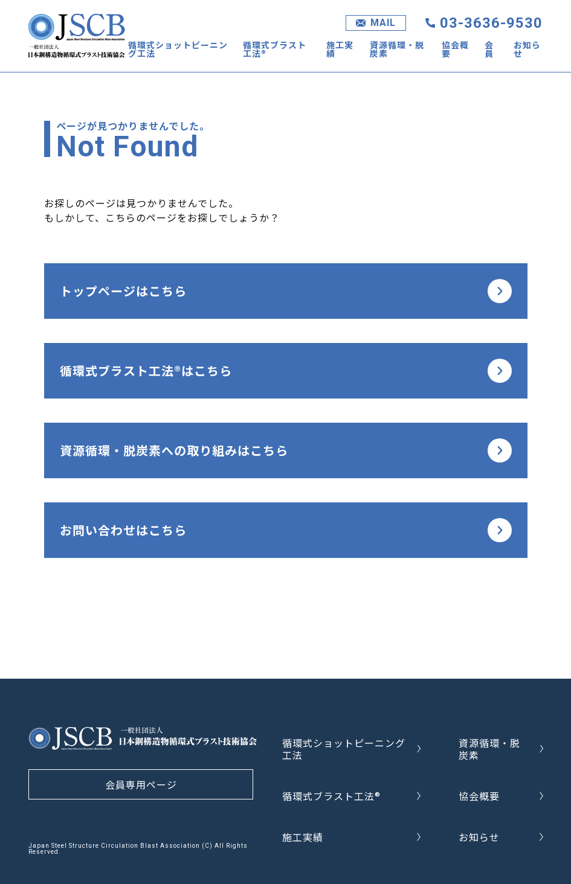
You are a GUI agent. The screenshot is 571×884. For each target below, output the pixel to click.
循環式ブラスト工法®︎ (274, 48)
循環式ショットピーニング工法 (178, 48)
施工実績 (339, 48)
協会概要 (455, 48)
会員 (489, 48)
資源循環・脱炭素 (397, 48)
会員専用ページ (141, 784)
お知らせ (527, 48)
